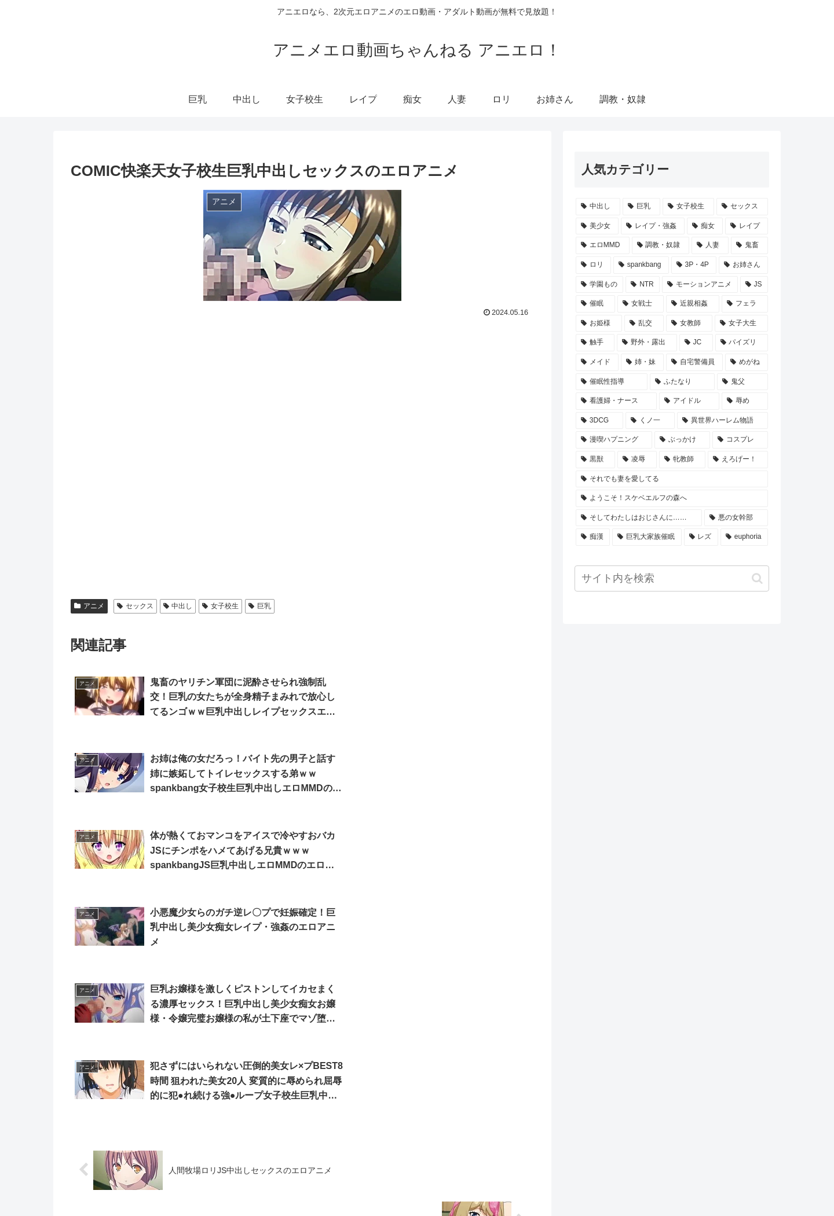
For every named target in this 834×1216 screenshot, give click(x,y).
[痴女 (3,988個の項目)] (705, 226)
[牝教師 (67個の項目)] (682, 459)
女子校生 (220, 606)
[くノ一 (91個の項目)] (650, 420)
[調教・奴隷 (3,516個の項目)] (661, 245)
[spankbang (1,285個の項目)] (641, 265)
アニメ (89, 606)
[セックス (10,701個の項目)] (742, 206)
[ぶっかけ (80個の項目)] (682, 440)
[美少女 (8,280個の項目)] (597, 226)
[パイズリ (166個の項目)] (741, 342)
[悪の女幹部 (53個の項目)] (736, 518)
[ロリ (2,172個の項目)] (593, 265)
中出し (178, 606)
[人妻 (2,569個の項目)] (710, 245)
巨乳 (259, 606)
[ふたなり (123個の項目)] (682, 382)
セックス (135, 606)
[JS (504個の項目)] (754, 284)
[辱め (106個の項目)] (745, 401)
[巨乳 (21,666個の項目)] (641, 206)
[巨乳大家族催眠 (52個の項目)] (646, 537)
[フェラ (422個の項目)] (745, 304)
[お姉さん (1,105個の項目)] (743, 265)
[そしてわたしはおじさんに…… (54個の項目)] (639, 518)
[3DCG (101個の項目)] (599, 420)
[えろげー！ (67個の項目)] (738, 459)
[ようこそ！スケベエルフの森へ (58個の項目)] (672, 498)
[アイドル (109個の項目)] (689, 401)
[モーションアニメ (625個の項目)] (699, 284)
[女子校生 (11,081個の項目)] (688, 206)
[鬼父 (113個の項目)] (742, 382)
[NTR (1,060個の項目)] (643, 284)
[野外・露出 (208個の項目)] (646, 342)
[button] (757, 578)
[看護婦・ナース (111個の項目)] (616, 401)
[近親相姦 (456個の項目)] (692, 304)
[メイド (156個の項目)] (597, 362)
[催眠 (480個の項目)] (595, 304)
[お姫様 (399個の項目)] (599, 323)
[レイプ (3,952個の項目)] (746, 226)
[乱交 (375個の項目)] (644, 323)
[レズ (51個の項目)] (701, 537)
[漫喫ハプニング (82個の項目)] (614, 440)
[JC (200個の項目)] (696, 342)
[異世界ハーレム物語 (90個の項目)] (722, 420)
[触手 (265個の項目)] (595, 342)
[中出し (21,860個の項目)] (598, 206)
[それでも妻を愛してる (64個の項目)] (672, 479)
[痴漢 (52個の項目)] (593, 537)
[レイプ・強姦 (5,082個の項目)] (653, 226)
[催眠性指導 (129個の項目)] (612, 382)
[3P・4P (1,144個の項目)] (693, 265)
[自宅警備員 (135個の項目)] (694, 362)
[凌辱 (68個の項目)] (637, 459)
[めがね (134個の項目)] (746, 362)
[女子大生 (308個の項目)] (741, 323)
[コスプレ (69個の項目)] (740, 440)
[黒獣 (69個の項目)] (595, 459)
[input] (672, 578)
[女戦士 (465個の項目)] (640, 304)
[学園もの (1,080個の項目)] (599, 284)
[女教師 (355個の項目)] (689, 323)
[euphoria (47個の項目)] (744, 537)
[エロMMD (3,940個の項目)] (603, 245)
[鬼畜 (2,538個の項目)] (749, 245)
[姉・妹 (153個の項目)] (642, 362)
